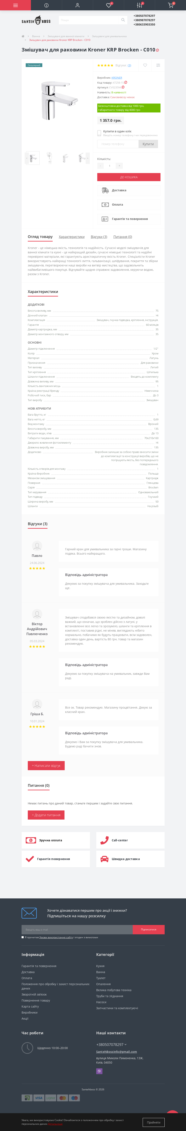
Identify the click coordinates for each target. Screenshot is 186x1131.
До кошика (128, 177)
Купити (148, 144)
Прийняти (153, 1122)
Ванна (36, 36)
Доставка (119, 190)
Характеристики (72, 236)
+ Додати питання (46, 815)
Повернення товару (36, 1000)
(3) (129, 65)
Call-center (120, 840)
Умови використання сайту (56, 937)
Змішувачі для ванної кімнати (66, 36)
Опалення (103, 984)
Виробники (30, 1012)
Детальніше (55, 1124)
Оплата (117, 204)
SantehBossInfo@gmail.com (116, 1051)
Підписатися (148, 929)
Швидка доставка (126, 859)
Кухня (100, 966)
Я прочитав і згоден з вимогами (61, 937)
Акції (25, 1018)
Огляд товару (40, 236)
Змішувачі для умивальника (109, 36)
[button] (77, 5)
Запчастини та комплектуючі (117, 1008)
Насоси (101, 1002)
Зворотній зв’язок (34, 994)
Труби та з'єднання (109, 996)
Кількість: (104, 159)
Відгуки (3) (99, 236)
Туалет (101, 978)
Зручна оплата (50, 840)
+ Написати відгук (46, 765)
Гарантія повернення (53, 859)
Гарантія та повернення (130, 219)
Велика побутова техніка (113, 990)
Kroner (117, 77)
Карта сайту (30, 1006)
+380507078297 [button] (111, 1044)
